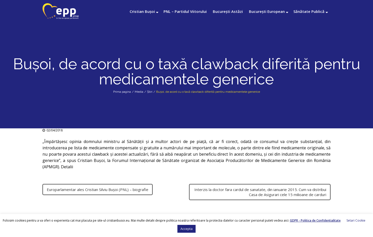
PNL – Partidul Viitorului (185, 11)
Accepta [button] (186, 228)
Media (139, 91)
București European (267, 11)
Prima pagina (122, 91)
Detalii (67, 167)
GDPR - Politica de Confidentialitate (315, 220)
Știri (149, 91)
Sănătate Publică (308, 11)
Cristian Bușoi (142, 11)
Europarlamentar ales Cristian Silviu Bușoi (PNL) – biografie (97, 189)
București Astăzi (228, 11)
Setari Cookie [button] (355, 220)
